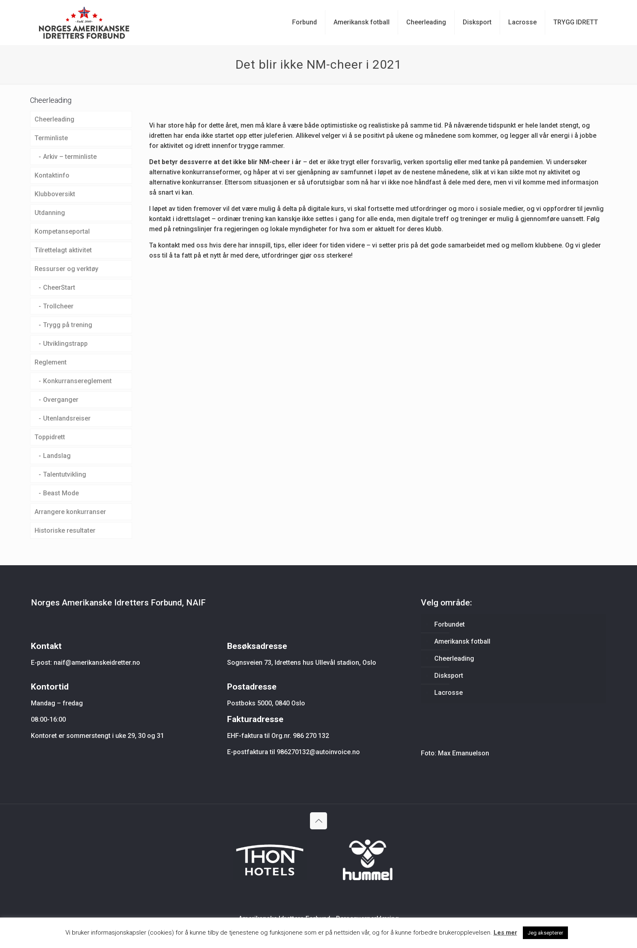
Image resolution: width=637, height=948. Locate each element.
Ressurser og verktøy (66, 269)
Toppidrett (50, 437)
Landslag (57, 456)
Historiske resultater (65, 530)
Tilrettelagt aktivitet (63, 250)
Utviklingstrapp (65, 343)
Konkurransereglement (77, 381)
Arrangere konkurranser (70, 512)
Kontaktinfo (52, 175)
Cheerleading (54, 119)
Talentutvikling (64, 474)
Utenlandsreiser (67, 418)
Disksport (448, 675)
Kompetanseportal (62, 231)
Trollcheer (58, 306)
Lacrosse (448, 692)
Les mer (505, 932)
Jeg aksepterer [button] (545, 933)
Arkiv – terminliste (70, 157)
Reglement (51, 362)
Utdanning (50, 213)
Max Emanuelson (463, 753)
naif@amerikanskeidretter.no (97, 662)
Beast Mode (61, 493)
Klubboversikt (55, 194)
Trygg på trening (67, 325)
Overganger (60, 399)
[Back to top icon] (318, 820)
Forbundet (449, 624)
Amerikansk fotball (462, 641)
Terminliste (51, 138)
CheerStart (59, 287)
